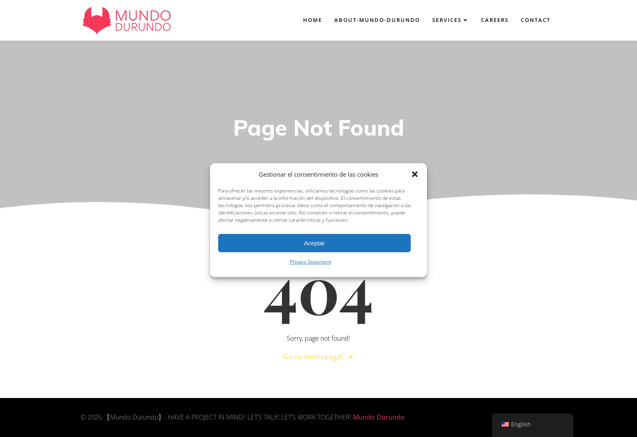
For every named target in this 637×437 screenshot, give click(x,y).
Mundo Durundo (379, 417)
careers (495, 20)
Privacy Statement (310, 267)
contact (535, 20)
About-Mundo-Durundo (377, 20)
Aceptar (314, 247)
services (450, 20)
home (312, 20)
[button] (415, 179)
